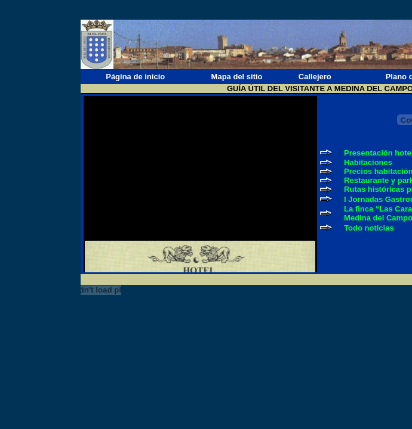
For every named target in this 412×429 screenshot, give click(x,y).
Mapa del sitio (237, 76)
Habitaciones (368, 162)
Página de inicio (135, 76)
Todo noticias (369, 227)
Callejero (315, 76)
